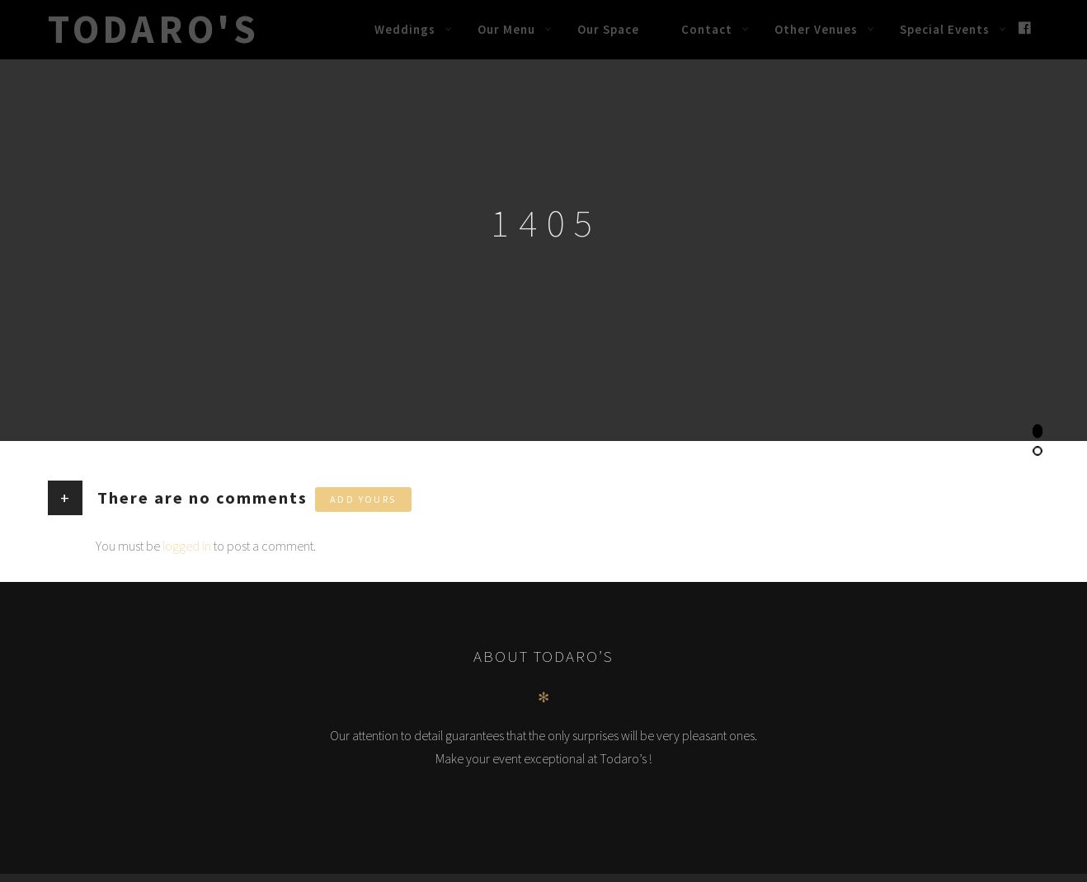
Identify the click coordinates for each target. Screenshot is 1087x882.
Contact (706, 29)
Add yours (363, 499)
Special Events (945, 29)
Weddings (404, 29)
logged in (186, 545)
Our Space (608, 29)
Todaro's (154, 29)
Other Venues (816, 29)
